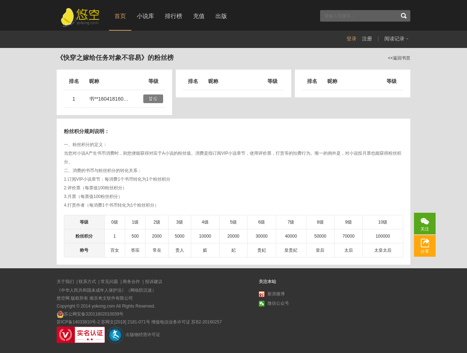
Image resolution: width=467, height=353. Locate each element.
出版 (221, 16)
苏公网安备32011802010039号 (93, 314)
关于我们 (65, 281)
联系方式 (87, 281)
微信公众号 (274, 303)
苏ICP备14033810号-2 (78, 322)
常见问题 (109, 281)
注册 (367, 38)
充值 (199, 16)
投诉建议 (153, 281)
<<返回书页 (399, 58)
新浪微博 (272, 294)
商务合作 (131, 281)
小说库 (145, 16)
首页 (120, 16)
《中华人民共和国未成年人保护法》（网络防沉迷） (106, 290)
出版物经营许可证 (143, 334)
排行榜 (173, 16)
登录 (351, 38)
